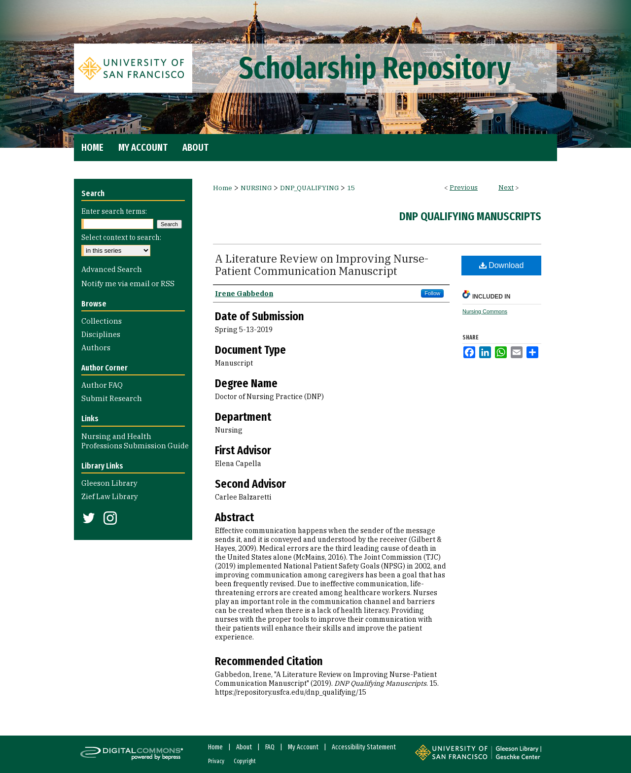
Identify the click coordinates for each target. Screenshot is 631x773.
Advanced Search (111, 269)
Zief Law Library (109, 496)
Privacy (216, 761)
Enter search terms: (114, 211)
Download (501, 265)
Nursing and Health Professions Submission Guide (135, 441)
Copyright (245, 761)
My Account (303, 747)
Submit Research (111, 398)
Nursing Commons (484, 311)
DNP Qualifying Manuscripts (470, 216)
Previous (464, 187)
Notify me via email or (128, 283)
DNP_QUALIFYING (309, 188)
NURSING (256, 188)
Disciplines (100, 334)
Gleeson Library (109, 483)
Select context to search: (121, 237)
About (244, 747)
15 (351, 188)
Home (222, 188)
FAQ (270, 747)
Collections (101, 321)
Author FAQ (102, 385)
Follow (432, 293)
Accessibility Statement (364, 747)
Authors (95, 347)
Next (506, 187)
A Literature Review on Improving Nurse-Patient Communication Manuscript (321, 264)
